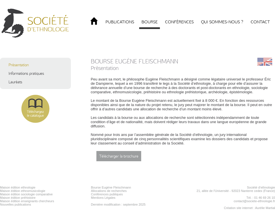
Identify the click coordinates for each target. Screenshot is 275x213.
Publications (119, 21)
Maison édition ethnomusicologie (22, 191)
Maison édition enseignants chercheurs (27, 201)
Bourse (149, 21)
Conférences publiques (107, 194)
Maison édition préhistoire (17, 197)
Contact (260, 21)
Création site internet (238, 208)
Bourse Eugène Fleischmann (111, 187)
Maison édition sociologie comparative (26, 194)
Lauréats (15, 82)
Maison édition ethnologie (17, 187)
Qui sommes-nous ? (222, 21)
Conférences (179, 21)
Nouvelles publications (15, 204)
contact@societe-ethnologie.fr (254, 201)
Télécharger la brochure (118, 156)
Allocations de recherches (109, 191)
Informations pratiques (26, 73)
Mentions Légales (103, 197)
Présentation (19, 65)
